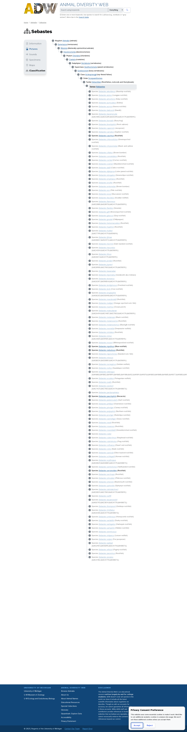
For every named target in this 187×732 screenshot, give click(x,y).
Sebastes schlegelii (107, 456)
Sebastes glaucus (106, 215)
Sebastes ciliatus (106, 152)
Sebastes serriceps (107, 474)
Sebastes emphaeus (107, 179)
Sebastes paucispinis (107, 396)
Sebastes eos (104, 190)
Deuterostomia (69, 52)
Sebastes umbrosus (107, 516)
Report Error (87, 728)
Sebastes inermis (106, 244)
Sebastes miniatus (106, 332)
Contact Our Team (72, 728)
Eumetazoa (62, 44)
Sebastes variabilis (106, 520)
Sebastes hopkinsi (106, 227)
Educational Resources (70, 702)
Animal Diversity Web (84, 4)
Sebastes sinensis (106, 482)
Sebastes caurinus (106, 135)
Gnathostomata (90, 67)
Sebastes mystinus (106, 346)
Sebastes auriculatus (107, 102)
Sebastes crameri (106, 164)
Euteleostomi (83, 70)
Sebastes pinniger (106, 407)
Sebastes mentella (106, 328)
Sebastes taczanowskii (108, 499)
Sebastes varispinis (107, 528)
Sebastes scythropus (107, 460)
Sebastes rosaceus (107, 426)
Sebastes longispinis (107, 293)
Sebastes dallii (105, 167)
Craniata (72, 59)
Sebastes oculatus (106, 378)
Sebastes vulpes (105, 539)
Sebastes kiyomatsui (107, 275)
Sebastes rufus (105, 449)
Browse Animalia (67, 691)
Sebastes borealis (106, 120)
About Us (65, 695)
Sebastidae (96, 82)
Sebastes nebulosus (107, 350)
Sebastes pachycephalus (109, 392)
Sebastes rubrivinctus (108, 441)
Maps (30, 65)
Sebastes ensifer (106, 182)
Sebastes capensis (106, 128)
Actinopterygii (91, 74)
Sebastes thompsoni (107, 506)
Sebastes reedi (105, 422)
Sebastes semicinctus (108, 467)
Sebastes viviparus (106, 535)
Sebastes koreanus (107, 278)
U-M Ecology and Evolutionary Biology (39, 698)
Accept (137, 725)
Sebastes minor (105, 336)
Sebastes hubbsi (106, 230)
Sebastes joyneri (106, 264)
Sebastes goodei (106, 219)
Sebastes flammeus (107, 201)
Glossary (64, 710)
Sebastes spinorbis (107, 485)
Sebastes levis (105, 289)
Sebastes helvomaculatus (109, 223)
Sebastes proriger (106, 415)
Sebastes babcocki (106, 110)
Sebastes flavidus (106, 208)
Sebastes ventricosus (108, 531)
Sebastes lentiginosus (108, 285)
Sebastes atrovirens (107, 99)
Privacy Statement (68, 721)
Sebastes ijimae (105, 237)
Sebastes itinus (105, 254)
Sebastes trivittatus (107, 510)
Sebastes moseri (106, 342)
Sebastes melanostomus (109, 324)
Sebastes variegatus (107, 524)
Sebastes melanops (107, 317)
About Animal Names (69, 698)
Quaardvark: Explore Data (71, 713)
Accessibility (66, 717)
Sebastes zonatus (106, 557)
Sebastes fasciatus (106, 197)
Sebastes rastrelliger (107, 419)
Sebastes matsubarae (108, 310)
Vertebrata (85, 63)
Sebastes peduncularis (108, 400)
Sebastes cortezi (106, 160)
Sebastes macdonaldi (108, 299)
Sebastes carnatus (106, 132)
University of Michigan (33, 691)
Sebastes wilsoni (106, 549)
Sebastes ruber (105, 434)
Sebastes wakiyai (106, 543)
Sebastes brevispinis (107, 124)
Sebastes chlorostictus (108, 139)
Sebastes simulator (107, 478)
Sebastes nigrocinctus (108, 354)
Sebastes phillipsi (106, 404)
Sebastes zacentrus (107, 553)
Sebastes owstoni (106, 386)
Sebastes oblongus (107, 372)
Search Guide (84, 17)
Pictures (32, 49)
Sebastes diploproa (107, 171)
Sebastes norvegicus (107, 364)
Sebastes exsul (105, 194)
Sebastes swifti (105, 496)
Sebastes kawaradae (107, 271)
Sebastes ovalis (105, 382)
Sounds (31, 54)
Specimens (33, 59)
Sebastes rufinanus (107, 445)
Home (26, 22)
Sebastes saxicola (106, 452)
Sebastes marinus (106, 307)
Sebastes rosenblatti (107, 430)
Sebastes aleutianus (107, 91)
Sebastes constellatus (108, 156)
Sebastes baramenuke (108, 114)
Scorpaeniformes (95, 78)
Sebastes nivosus (106, 357)
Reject (150, 725)
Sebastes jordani (106, 261)
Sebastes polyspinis (107, 411)
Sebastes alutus (105, 95)
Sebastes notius (105, 368)
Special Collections (69, 706)
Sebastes (42, 22)
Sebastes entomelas (107, 186)
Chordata (76, 55)
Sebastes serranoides (108, 470)
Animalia (34, 22)
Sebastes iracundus (107, 247)
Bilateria (64, 48)
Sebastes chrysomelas (108, 146)
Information (33, 43)
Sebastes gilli (104, 212)
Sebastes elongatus (107, 175)
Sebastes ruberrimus (107, 437)
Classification (35, 70)
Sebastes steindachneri (108, 489)
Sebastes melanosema (108, 321)
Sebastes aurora (105, 106)
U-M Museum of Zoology (34, 695)
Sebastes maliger (106, 303)
